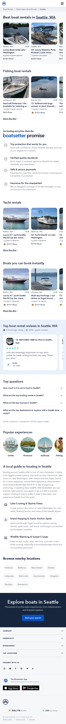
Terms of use (20, 719)
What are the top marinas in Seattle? (33, 403)
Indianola (9, 576)
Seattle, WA (46, 17)
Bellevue (22, 567)
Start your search (33, 618)
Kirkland (9, 567)
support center (43, 421)
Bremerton (23, 584)
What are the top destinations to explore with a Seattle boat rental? (33, 411)
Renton (51, 567)
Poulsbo (8, 584)
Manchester (36, 567)
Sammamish (39, 576)
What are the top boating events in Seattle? (33, 395)
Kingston (54, 576)
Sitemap (32, 719)
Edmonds (23, 576)
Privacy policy (7, 719)
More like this (9, 119)
